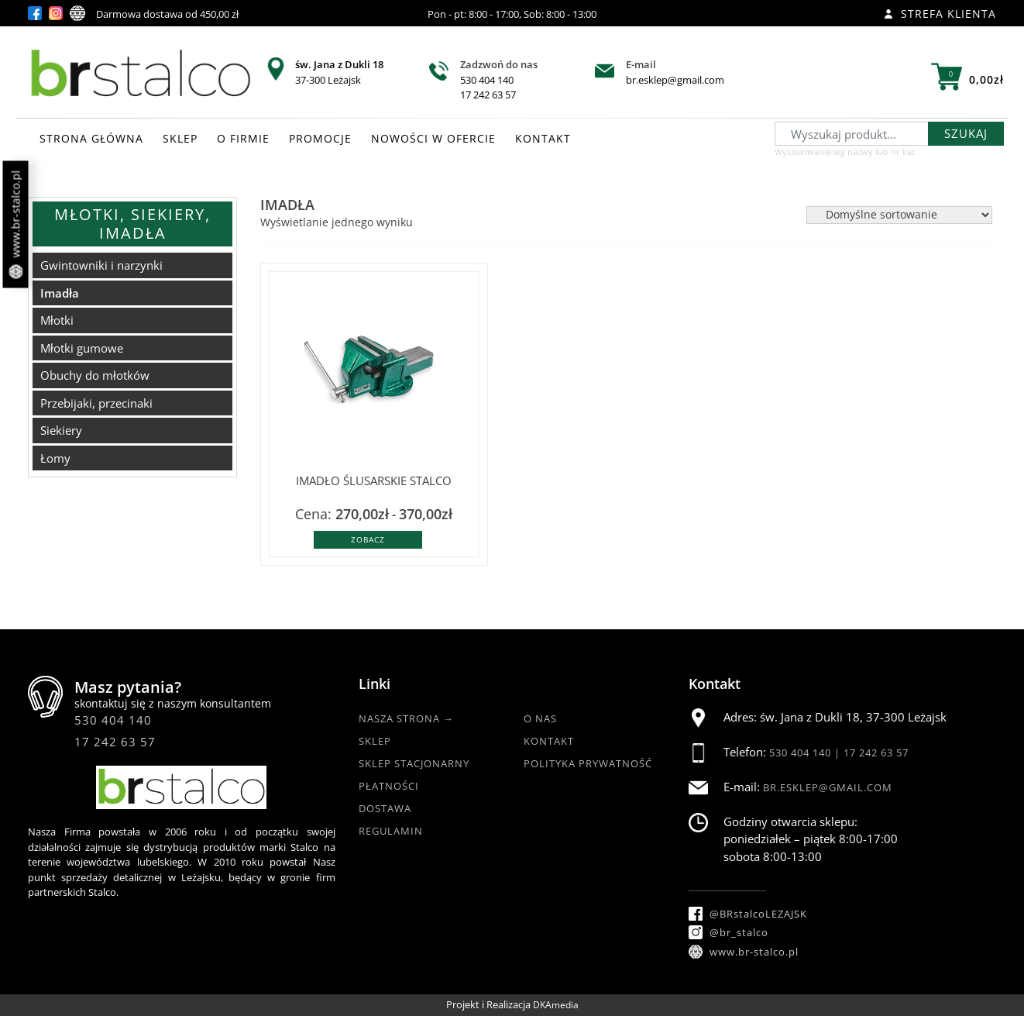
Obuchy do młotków (94, 375)
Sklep (375, 741)
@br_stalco (728, 932)
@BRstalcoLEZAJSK (748, 914)
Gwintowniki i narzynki (101, 265)
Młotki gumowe (81, 348)
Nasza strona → (406, 718)
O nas (540, 718)
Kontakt (549, 741)
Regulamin (391, 831)
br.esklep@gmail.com (675, 80)
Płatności (389, 786)
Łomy (55, 458)
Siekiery (61, 430)
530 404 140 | (806, 752)
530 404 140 (487, 80)
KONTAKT (543, 138)
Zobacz (368, 539)
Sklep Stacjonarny (414, 763)
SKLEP (180, 138)
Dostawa (385, 808)
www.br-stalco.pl (16, 224)
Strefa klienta (940, 13)
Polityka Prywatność (588, 763)
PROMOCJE (320, 138)
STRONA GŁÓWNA (91, 138)
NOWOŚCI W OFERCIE (433, 138)
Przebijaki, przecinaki (96, 403)
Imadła (59, 293)
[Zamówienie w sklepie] (899, 215)
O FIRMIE (243, 138)
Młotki (57, 320)
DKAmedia (556, 1004)
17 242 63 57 (488, 95)
